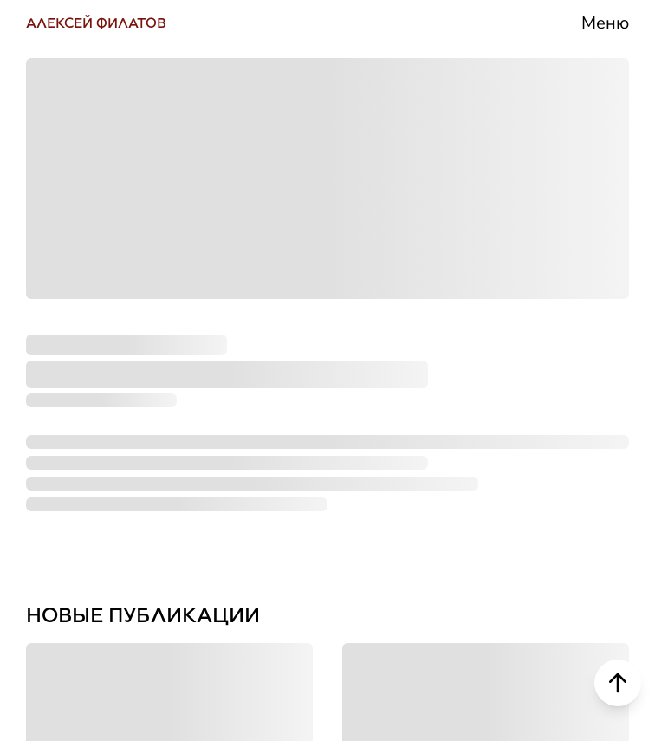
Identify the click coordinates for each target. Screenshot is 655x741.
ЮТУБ (61, 351)
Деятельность (533, 284)
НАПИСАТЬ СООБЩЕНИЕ (172, 552)
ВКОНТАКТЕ (96, 217)
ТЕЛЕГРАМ (89, 283)
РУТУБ (63, 418)
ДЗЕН (58, 485)
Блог (470, 416)
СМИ (471, 350)
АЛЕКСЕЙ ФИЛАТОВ (96, 23)
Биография (515, 218)
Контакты (503, 548)
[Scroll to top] (617, 683)
